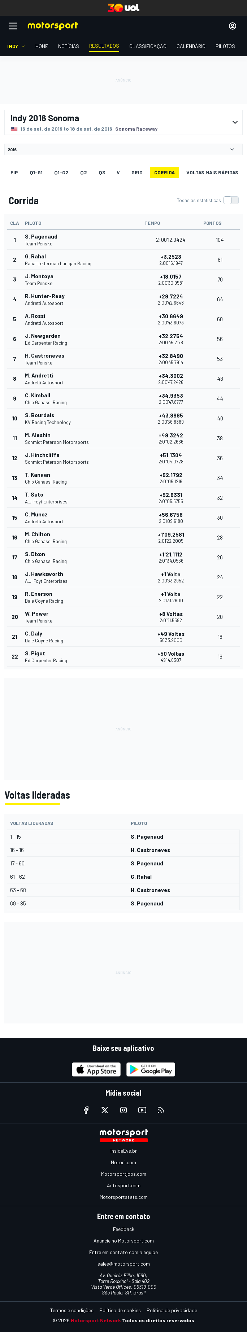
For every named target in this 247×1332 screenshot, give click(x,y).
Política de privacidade (172, 1310)
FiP (14, 172)
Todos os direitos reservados (158, 1320)
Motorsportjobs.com (123, 1174)
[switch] (207, 200)
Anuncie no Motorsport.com (124, 1240)
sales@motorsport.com (124, 1264)
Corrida (164, 172)
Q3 (102, 172)
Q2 (83, 172)
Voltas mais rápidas (212, 172)
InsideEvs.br (123, 1151)
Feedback (123, 1229)
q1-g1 (36, 172)
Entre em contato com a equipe (123, 1252)
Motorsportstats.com (124, 1197)
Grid (137, 172)
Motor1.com (123, 1162)
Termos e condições (72, 1310)
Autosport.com (123, 1185)
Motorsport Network (96, 1320)
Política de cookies (120, 1310)
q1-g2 (61, 172)
